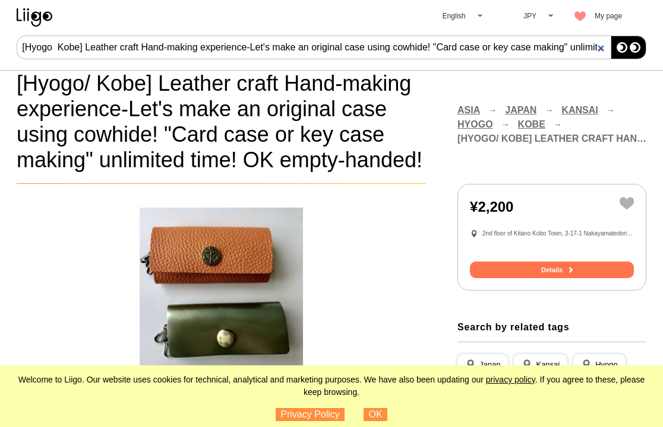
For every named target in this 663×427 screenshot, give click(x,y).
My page (608, 16)
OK (376, 414)
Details (552, 269)
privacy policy (510, 379)
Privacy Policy (310, 414)
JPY (529, 16)
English (453, 16)
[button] (482, 364)
